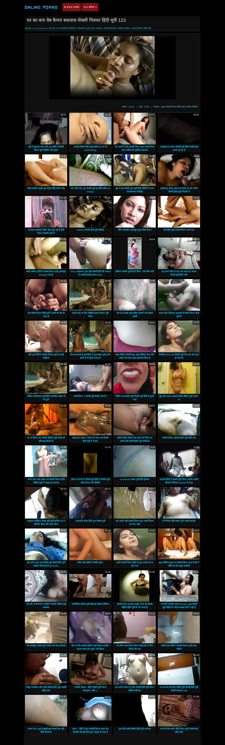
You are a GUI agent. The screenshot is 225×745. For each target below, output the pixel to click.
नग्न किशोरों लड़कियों (66, 28)
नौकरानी (81, 28)
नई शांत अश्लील (71, 7)
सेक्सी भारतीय (124, 28)
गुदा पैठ (52, 28)
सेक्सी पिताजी (109, 28)
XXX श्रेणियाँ (90, 7)
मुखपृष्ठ (28, 28)
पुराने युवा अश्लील (94, 28)
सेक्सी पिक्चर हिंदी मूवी (141, 28)
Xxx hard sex (39, 28)
